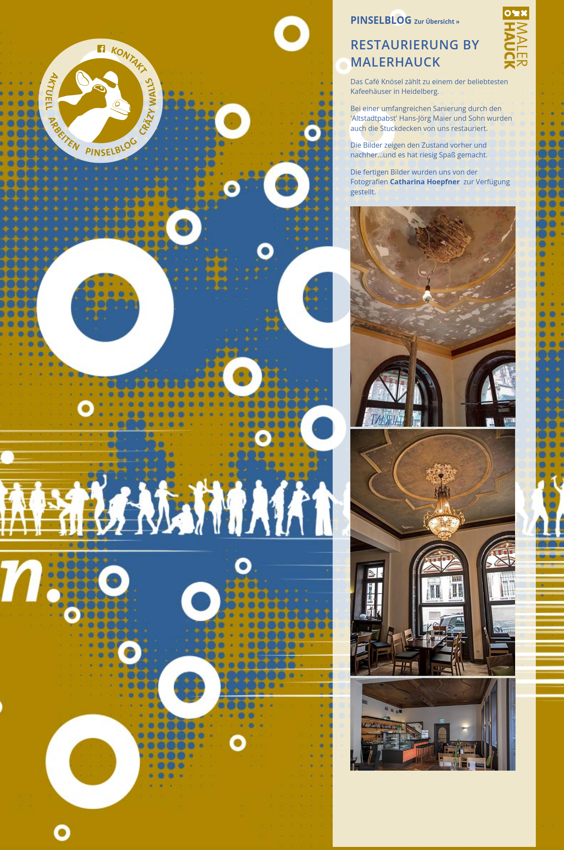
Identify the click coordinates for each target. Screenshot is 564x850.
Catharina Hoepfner (425, 181)
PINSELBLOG (405, 20)
